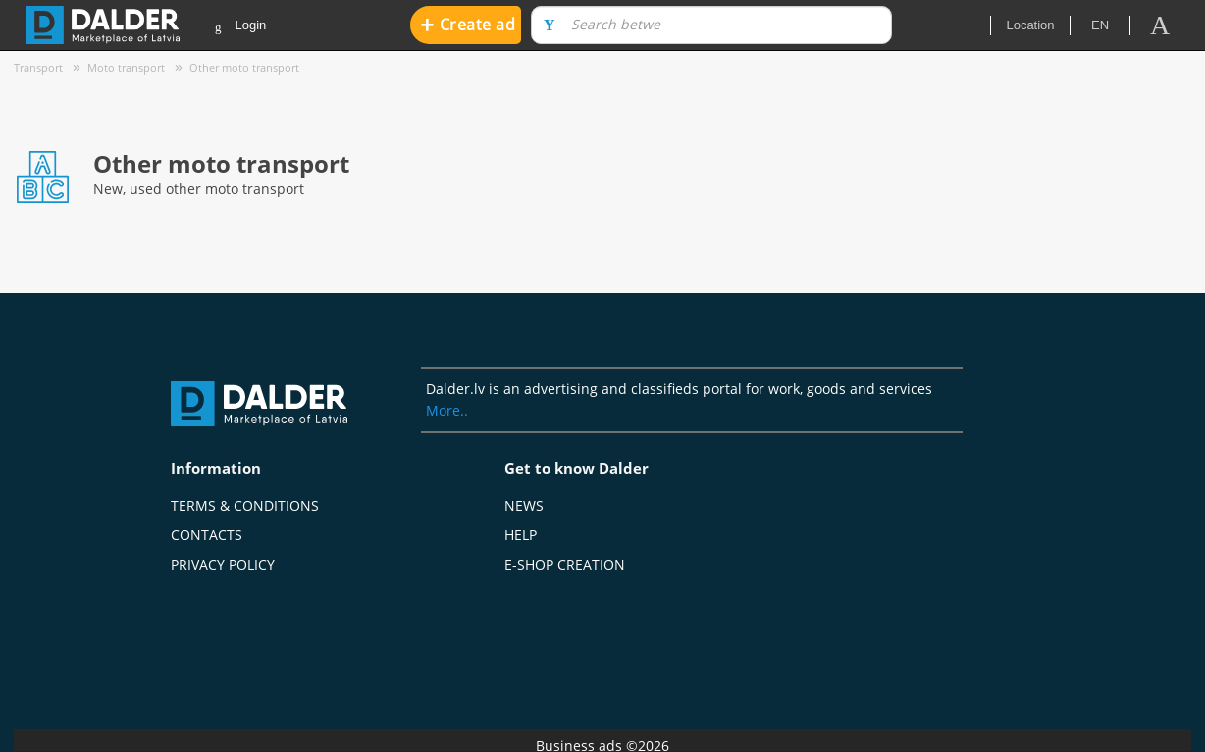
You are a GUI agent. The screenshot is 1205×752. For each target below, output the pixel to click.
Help (520, 535)
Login (240, 26)
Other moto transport (244, 67)
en (1100, 25)
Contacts (206, 535)
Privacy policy (223, 564)
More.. (447, 410)
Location (1030, 25)
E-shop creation (564, 564)
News (524, 505)
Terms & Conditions (245, 505)
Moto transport (126, 67)
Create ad (468, 24)
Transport (38, 67)
